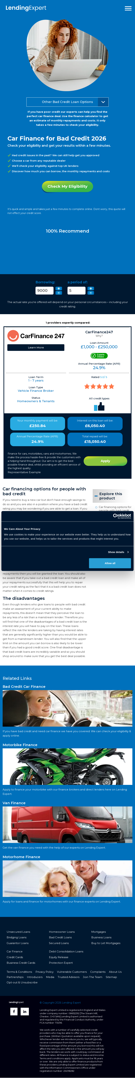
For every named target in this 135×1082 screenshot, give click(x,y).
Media (50, 977)
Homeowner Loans (62, 931)
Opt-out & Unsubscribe (22, 982)
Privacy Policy (44, 971)
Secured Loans (59, 943)
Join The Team (92, 977)
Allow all (110, 563)
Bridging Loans (16, 937)
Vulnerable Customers (72, 971)
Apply (105, 461)
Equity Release (58, 957)
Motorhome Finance (21, 857)
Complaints (97, 971)
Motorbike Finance (20, 745)
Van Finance (14, 803)
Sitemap (111, 977)
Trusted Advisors (68, 977)
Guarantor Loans (18, 943)
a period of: (78, 282)
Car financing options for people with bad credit (115, 508)
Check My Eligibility (67, 186)
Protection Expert (61, 962)
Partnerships (15, 977)
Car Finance (15, 951)
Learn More (36, 347)
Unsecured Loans (18, 931)
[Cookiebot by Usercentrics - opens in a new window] (115, 516)
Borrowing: (45, 282)
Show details (116, 552)
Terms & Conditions (19, 971)
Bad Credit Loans (60, 937)
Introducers (34, 977)
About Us (115, 971)
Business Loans (101, 937)
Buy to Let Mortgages (105, 943)
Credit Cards (15, 957)
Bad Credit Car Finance (24, 687)
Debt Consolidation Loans (66, 951)
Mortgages (98, 931)
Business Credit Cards (21, 962)
